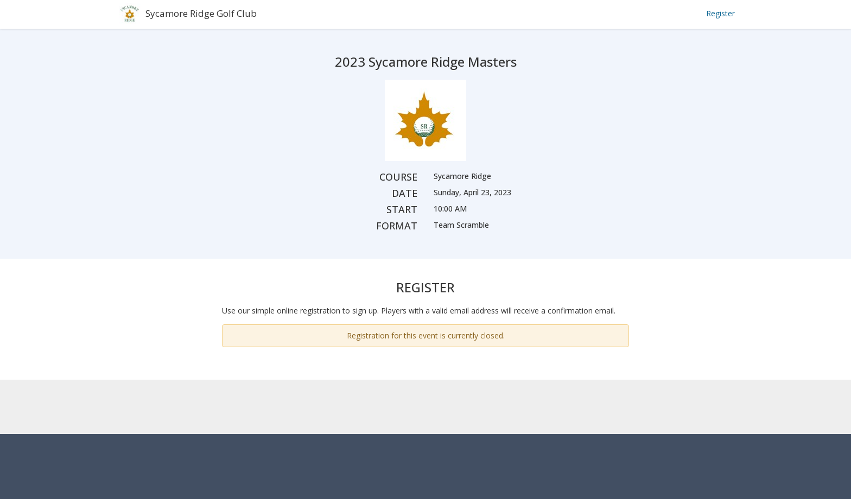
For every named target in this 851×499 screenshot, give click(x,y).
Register (720, 13)
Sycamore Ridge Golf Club (201, 13)
